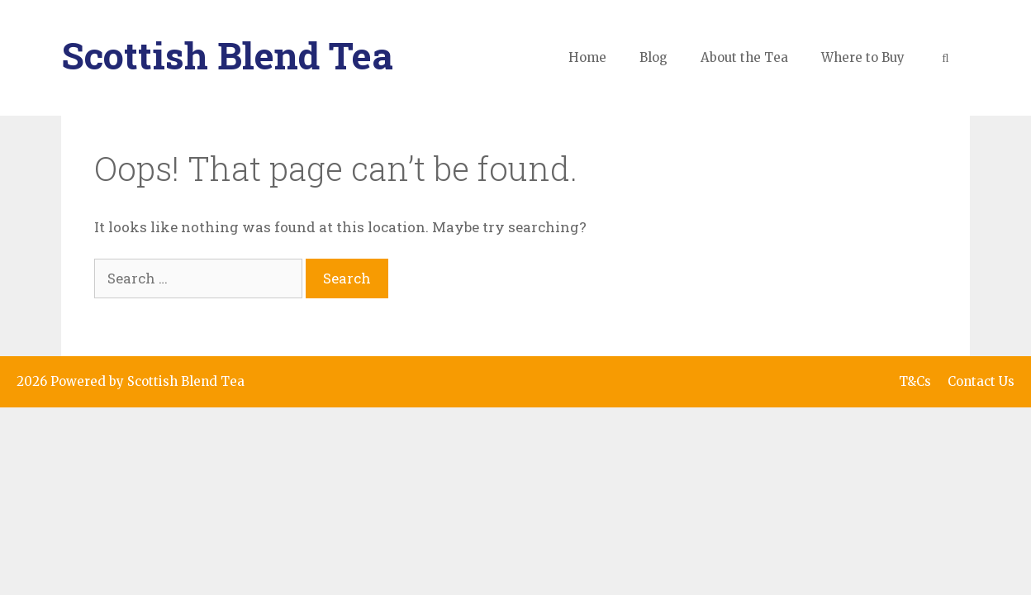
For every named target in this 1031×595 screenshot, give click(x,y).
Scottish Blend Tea (227, 55)
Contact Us (981, 381)
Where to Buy (863, 57)
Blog (653, 57)
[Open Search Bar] (945, 58)
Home (587, 57)
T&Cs (915, 381)
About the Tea (744, 57)
